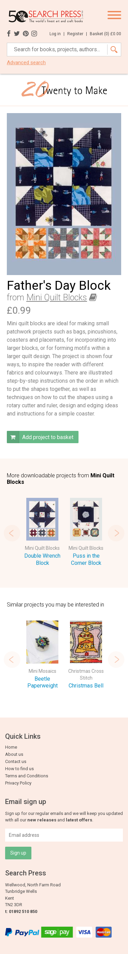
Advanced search (26, 62)
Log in (57, 33)
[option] (42, 533)
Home (11, 747)
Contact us (15, 761)
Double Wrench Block (42, 559)
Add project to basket (40, 437)
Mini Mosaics (42, 671)
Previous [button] (11, 533)
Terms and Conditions (26, 775)
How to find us (19, 768)
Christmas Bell (86, 685)
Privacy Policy (18, 783)
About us (14, 754)
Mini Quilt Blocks (56, 297)
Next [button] (116, 533)
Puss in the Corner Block (86, 559)
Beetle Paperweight (42, 682)
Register (77, 33)
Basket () (105, 33)
